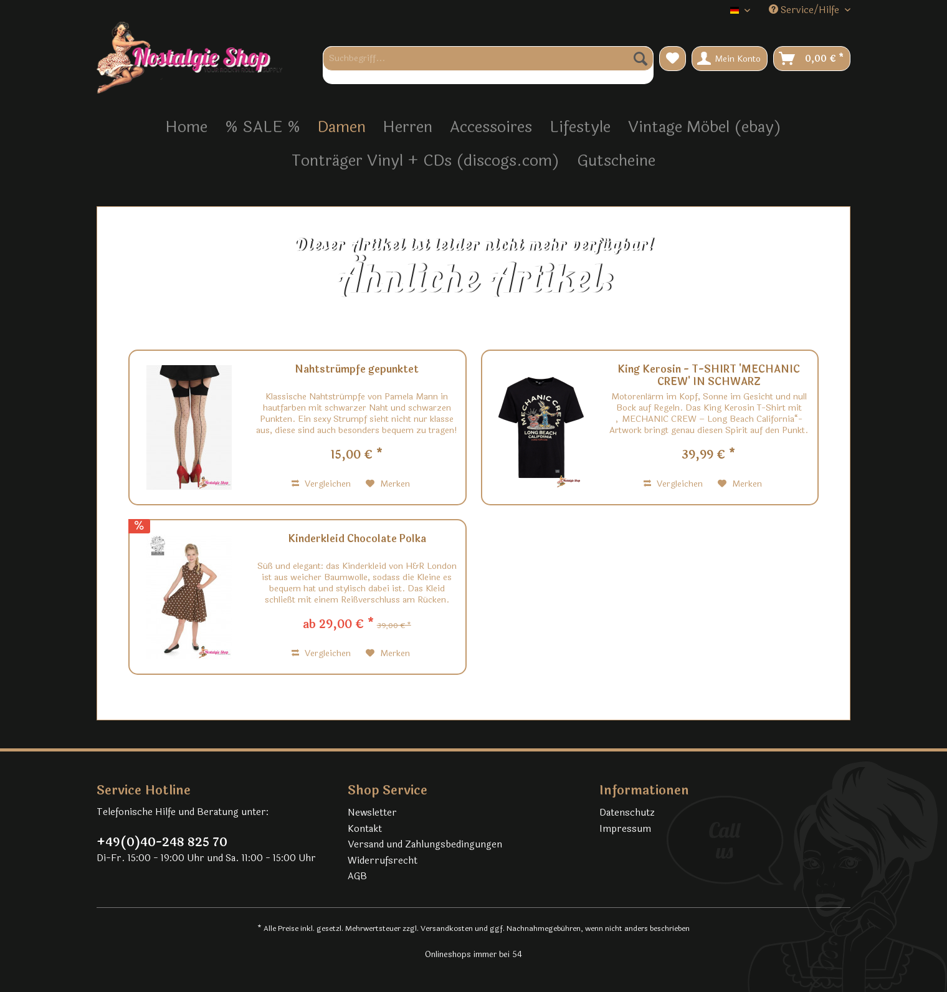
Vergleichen (321, 483)
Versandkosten (447, 928)
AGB (357, 876)
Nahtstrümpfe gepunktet (357, 370)
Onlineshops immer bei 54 (473, 954)
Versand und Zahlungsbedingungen (425, 844)
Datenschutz (627, 813)
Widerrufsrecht (382, 861)
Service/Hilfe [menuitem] (805, 10)
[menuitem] (488, 65)
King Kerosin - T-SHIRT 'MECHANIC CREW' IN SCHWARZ (708, 375)
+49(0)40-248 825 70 (162, 842)
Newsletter (372, 813)
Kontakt (365, 829)
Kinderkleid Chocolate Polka (357, 539)
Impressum (625, 829)
